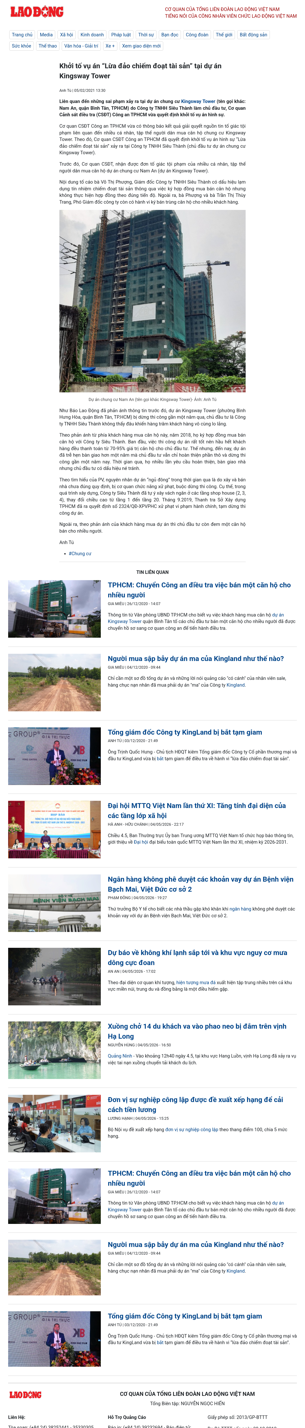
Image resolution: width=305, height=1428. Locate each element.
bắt (160, 758)
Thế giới (224, 35)
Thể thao (48, 46)
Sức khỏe (21, 46)
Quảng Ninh (120, 1056)
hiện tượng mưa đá (196, 982)
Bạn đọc (169, 35)
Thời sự (146, 35)
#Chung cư (80, 553)
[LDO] (54, 610)
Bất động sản (253, 35)
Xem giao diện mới (141, 46)
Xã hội (66, 35)
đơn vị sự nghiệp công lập (192, 1129)
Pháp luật (121, 35)
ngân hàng (240, 909)
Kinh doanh (92, 35)
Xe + (110, 46)
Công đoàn (197, 35)
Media (46, 35)
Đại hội (141, 842)
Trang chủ (22, 35)
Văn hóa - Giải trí (81, 46)
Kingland (236, 685)
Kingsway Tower (198, 101)
